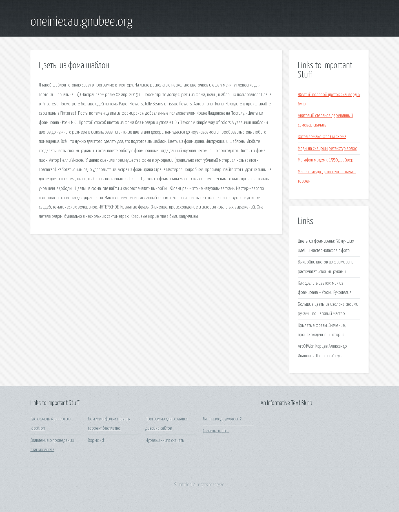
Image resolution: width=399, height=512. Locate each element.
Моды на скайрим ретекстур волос (327, 148)
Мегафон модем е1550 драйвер (325, 160)
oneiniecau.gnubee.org (81, 21)
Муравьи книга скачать (164, 440)
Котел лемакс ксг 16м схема (322, 136)
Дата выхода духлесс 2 (222, 419)
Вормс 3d (96, 440)
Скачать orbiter (216, 431)
